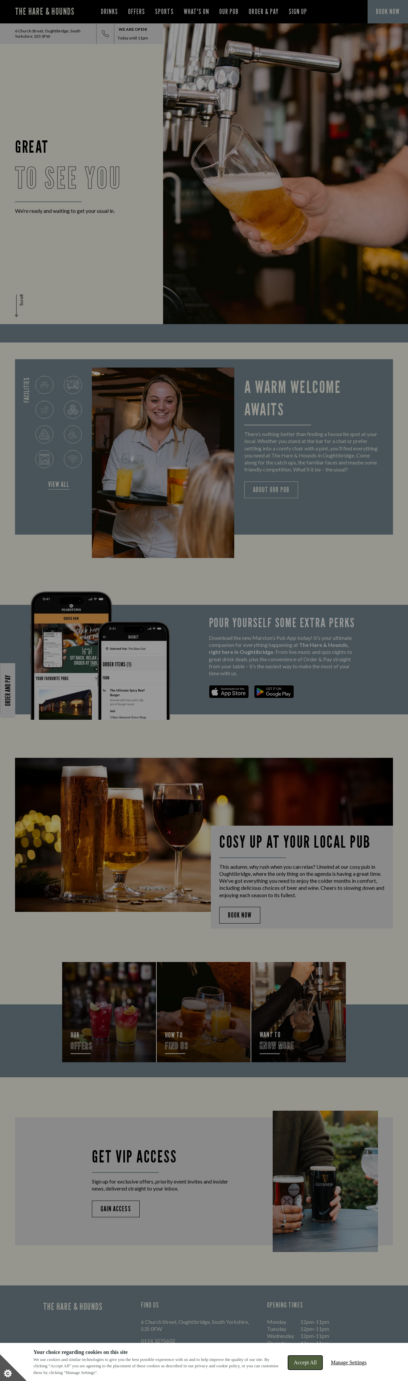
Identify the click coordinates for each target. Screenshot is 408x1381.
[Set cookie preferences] (13, 1367)
